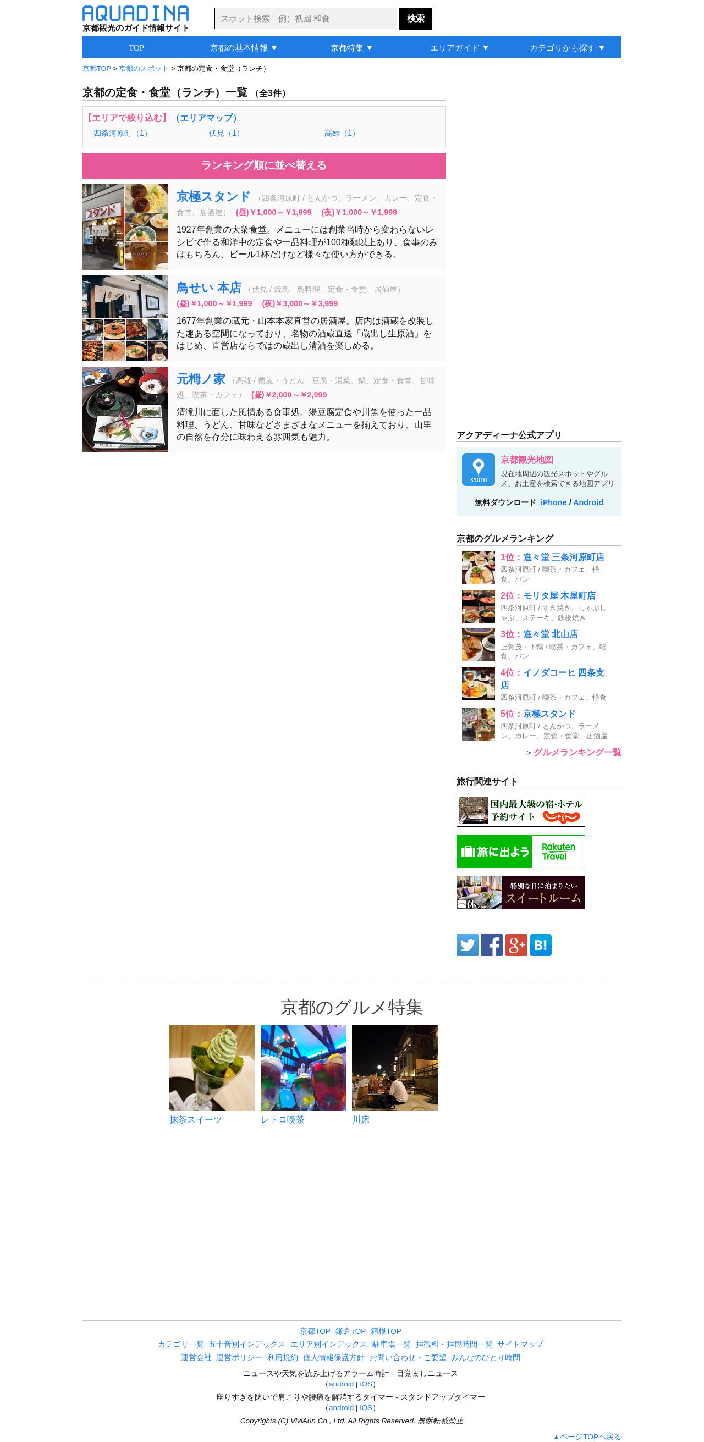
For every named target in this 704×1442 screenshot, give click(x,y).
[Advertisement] (264, 540)
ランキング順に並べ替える (264, 165)
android (341, 1384)
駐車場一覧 (391, 1344)
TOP (136, 47)
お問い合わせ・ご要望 (408, 1357)
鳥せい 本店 (209, 288)
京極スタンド (214, 196)
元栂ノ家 (201, 379)
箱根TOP (386, 1331)
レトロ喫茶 (283, 1119)
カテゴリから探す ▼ (568, 47)
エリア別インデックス (328, 1344)
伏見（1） (226, 133)
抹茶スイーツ (195, 1119)
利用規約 (282, 1357)
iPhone (554, 502)
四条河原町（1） (123, 133)
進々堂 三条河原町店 (563, 557)
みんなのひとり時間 (485, 1357)
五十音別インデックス (246, 1344)
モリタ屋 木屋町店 (559, 595)
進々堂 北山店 (550, 634)
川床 (361, 1119)
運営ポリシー (239, 1357)
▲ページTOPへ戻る (587, 1437)
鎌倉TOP (351, 1331)
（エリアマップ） (206, 118)
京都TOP (315, 1331)
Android (588, 502)
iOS (366, 1384)
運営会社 (196, 1357)
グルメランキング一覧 (578, 752)
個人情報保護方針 (334, 1357)
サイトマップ (520, 1344)
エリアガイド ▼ (460, 47)
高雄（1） (342, 133)
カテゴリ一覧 (181, 1344)
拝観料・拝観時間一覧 (454, 1344)
